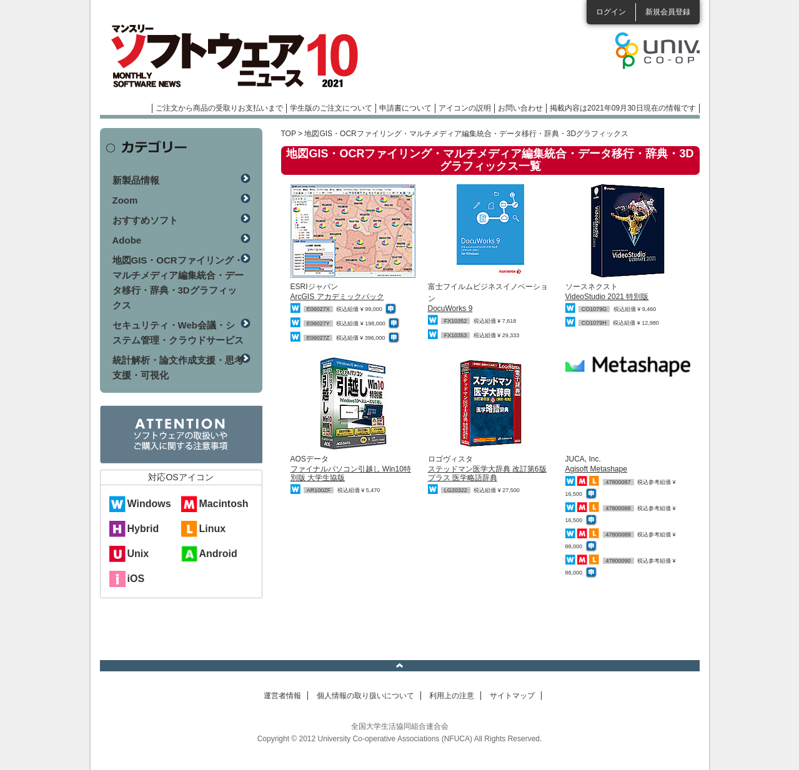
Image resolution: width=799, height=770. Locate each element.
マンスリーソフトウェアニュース (232, 56)
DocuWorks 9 (450, 308)
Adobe (127, 240)
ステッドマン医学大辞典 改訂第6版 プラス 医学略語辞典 (487, 473)
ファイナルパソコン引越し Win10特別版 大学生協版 (350, 473)
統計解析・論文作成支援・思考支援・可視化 (178, 367)
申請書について (405, 108)
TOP (288, 133)
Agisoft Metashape (596, 469)
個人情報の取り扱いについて (365, 695)
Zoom (125, 200)
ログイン (611, 11)
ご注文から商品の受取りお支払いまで (219, 108)
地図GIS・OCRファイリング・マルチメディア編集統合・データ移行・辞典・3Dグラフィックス (178, 282)
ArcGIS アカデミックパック (337, 296)
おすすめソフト (145, 220)
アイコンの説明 (465, 108)
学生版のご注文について (331, 108)
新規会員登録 (667, 11)
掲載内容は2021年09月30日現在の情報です (622, 108)
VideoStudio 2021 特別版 (607, 296)
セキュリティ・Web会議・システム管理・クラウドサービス (178, 332)
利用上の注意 (451, 695)
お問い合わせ (520, 108)
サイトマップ (512, 695)
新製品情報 (135, 180)
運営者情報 (282, 695)
